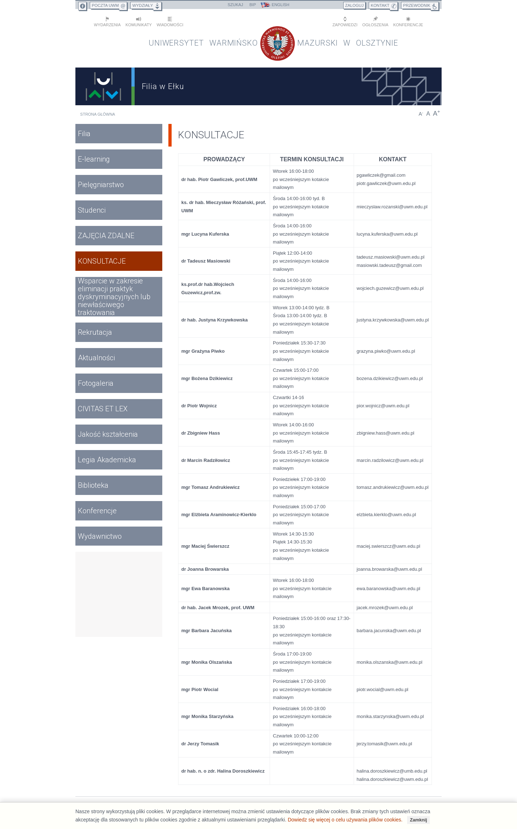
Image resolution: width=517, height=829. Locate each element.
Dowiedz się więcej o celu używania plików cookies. (345, 820)
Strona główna (97, 113)
